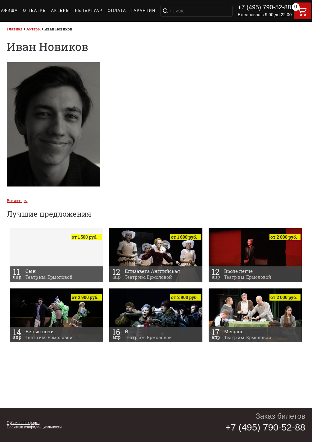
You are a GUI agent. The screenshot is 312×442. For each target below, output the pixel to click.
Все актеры (17, 200)
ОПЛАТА (117, 10)
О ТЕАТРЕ (34, 10)
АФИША (9, 10)
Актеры (60, 10)
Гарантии (143, 10)
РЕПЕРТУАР (88, 10)
